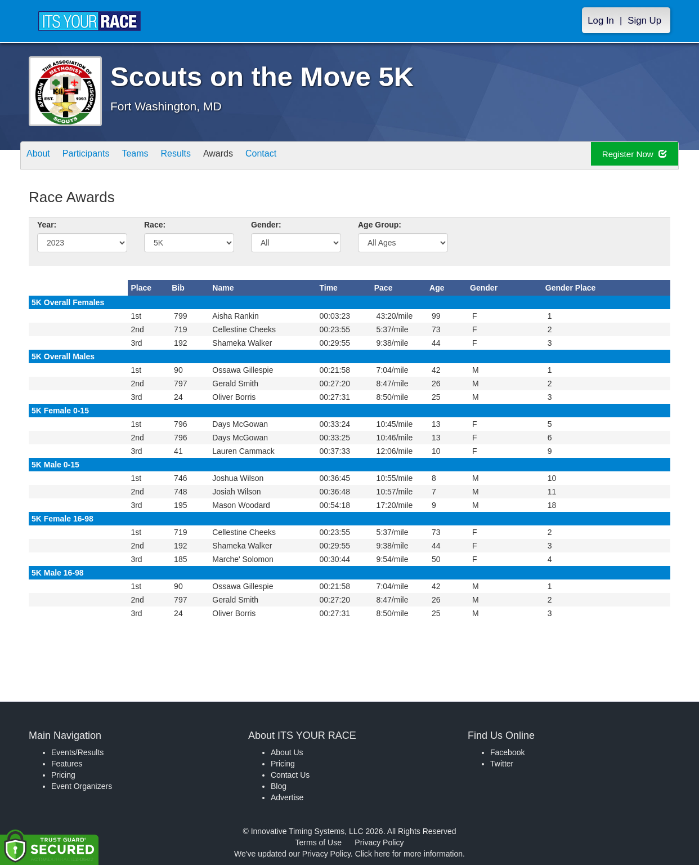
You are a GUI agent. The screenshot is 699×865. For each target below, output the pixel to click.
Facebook (507, 752)
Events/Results (77, 752)
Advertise (287, 797)
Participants (97, 156)
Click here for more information (409, 853)
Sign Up (644, 20)
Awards (250, 156)
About (41, 156)
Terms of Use (318, 842)
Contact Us (290, 774)
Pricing (63, 774)
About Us (287, 752)
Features (66, 763)
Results (201, 156)
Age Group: (379, 224)
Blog (278, 786)
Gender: (266, 224)
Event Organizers (81, 786)
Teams (153, 156)
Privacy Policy (379, 842)
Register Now (624, 155)
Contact (300, 156)
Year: (46, 224)
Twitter (501, 763)
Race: (154, 224)
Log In (601, 20)
